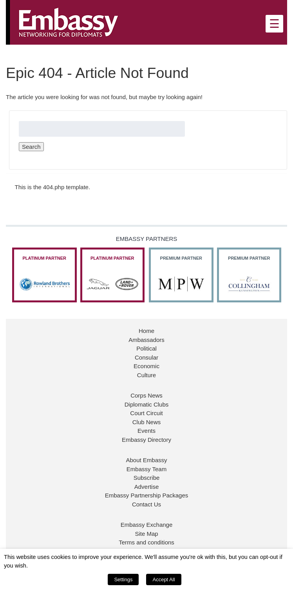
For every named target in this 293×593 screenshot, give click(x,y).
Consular (146, 357)
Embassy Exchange (147, 524)
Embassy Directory (146, 439)
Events (146, 430)
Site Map (146, 533)
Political (146, 348)
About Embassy (146, 460)
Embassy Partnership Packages (146, 495)
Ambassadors (146, 339)
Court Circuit (146, 413)
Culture (146, 375)
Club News (146, 422)
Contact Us (146, 504)
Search (31, 146)
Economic (146, 366)
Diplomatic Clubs (147, 404)
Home (146, 330)
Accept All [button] (163, 579)
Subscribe (147, 477)
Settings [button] (123, 579)
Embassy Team (146, 469)
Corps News (146, 395)
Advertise (146, 486)
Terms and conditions (146, 542)
